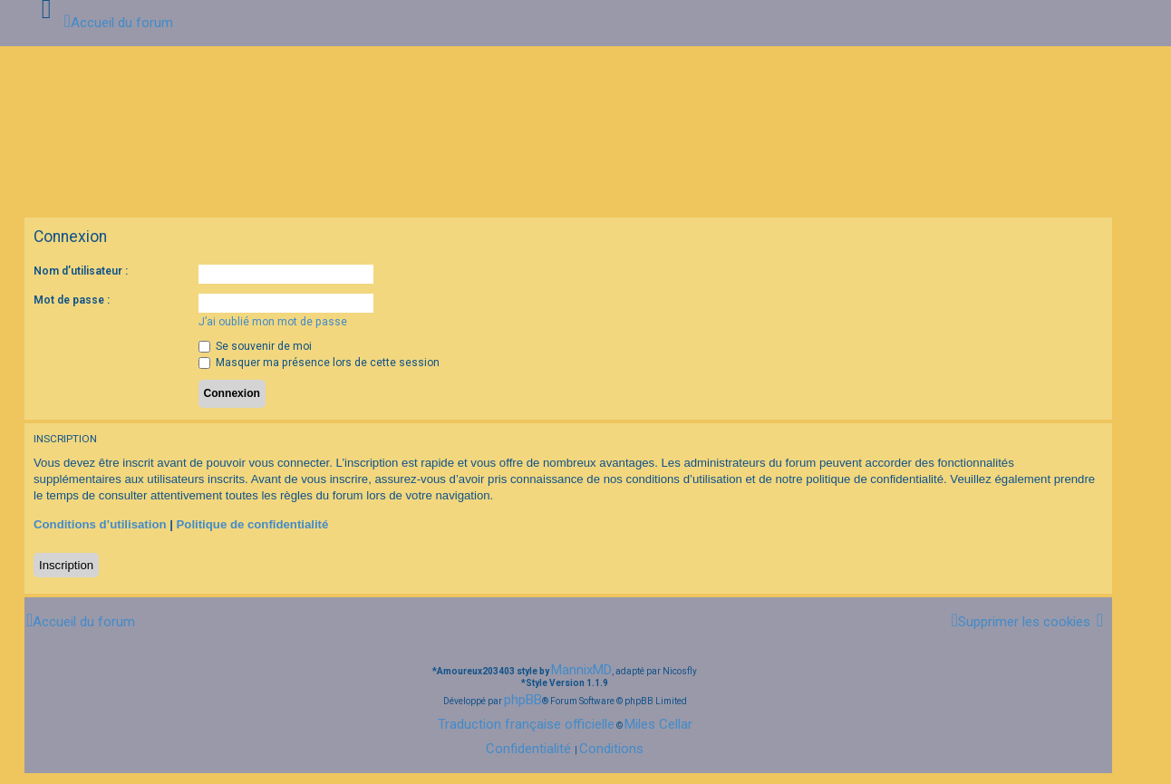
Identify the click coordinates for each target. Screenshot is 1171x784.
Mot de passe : (72, 300)
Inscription (66, 565)
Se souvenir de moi (255, 346)
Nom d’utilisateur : (81, 271)
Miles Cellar (658, 724)
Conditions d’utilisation (100, 524)
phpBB (523, 700)
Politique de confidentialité (253, 524)
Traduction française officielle (526, 724)
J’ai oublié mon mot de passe (272, 321)
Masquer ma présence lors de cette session (319, 362)
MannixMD (581, 670)
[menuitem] (1020, 622)
